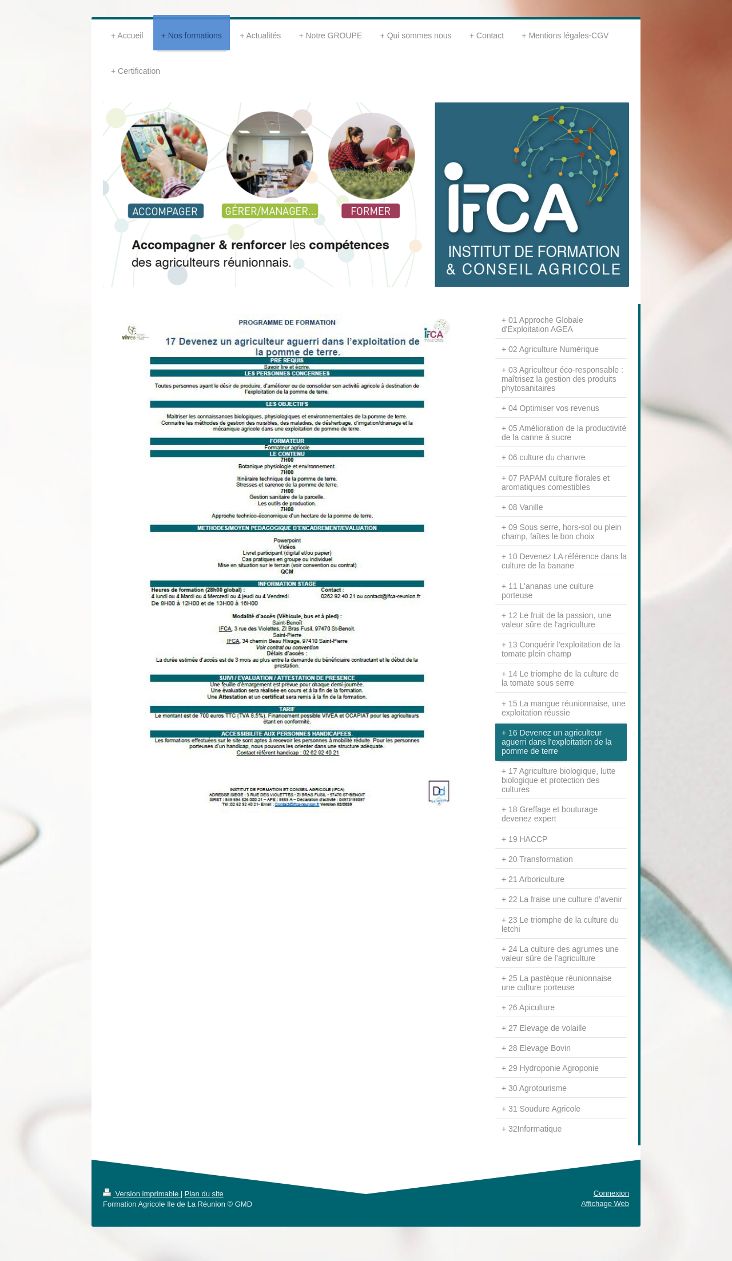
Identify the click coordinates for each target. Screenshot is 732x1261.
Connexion (611, 1193)
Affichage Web (605, 1203)
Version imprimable (142, 1193)
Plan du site (204, 1193)
